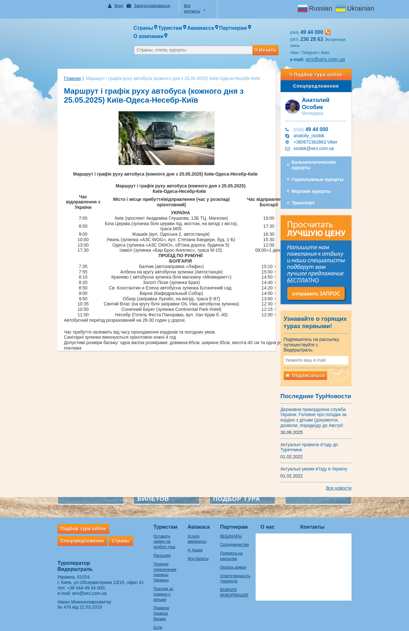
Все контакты (193, 6)
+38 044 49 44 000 (73, 574)
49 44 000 (317, 113)
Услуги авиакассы (199, 522)
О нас (280, 513)
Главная (59, 66)
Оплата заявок (238, 553)
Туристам (153, 513)
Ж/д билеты (194, 539)
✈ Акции (191, 531)
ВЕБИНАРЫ (236, 522)
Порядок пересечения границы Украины (156, 550)
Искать (271, 36)
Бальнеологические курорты (320, 148)
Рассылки (149, 536)
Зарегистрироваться (143, 6)
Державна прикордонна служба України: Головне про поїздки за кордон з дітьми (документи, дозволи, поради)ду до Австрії (320, 403)
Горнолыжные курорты (324, 163)
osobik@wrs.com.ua (320, 132)
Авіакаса (195, 513)
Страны (108, 527)
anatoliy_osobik (315, 119)
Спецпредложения (325, 74)
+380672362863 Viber (322, 125)
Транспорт (309, 186)
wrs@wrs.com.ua (331, 48)
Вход (110, 6)
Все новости (351, 474)
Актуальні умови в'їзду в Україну (320, 455)
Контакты (325, 513)
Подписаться (311, 361)
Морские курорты (317, 174)
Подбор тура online (325, 63)
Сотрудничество (240, 531)
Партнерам (239, 513)
